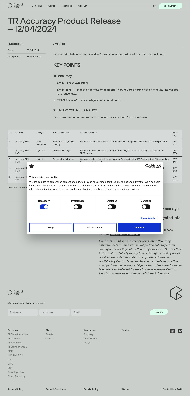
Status (125, 389)
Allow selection (95, 227)
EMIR (10, 351)
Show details (148, 218)
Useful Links (90, 339)
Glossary (88, 334)
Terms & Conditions (55, 389)
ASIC (10, 360)
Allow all (139, 227)
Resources (89, 330)
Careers (49, 339)
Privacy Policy (15, 389)
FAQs (87, 343)
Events (49, 334)
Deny (51, 227)
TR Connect (14, 339)
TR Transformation (18, 334)
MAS (10, 364)
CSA (10, 368)
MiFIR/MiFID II (15, 355)
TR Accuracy (15, 343)
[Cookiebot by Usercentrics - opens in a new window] (147, 166)
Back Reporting (16, 372)
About (48, 330)
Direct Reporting (17, 376)
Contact (82, 6)
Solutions (13, 330)
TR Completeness (17, 347)
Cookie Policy (91, 389)
